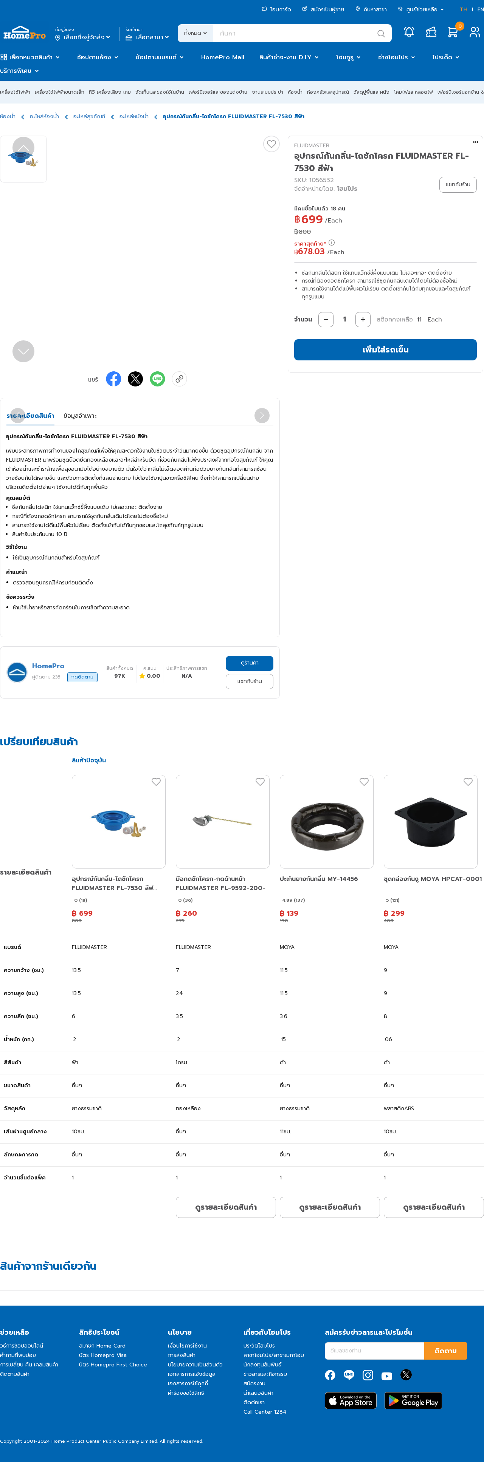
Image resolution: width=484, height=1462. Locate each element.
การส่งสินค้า (181, 1355)
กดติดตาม (82, 677)
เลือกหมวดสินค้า (31, 57)
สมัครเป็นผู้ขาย (323, 10)
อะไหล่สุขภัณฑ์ (89, 117)
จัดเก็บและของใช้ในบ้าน (159, 92)
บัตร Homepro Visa (103, 1355)
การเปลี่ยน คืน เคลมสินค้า (29, 1365)
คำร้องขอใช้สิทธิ (186, 1393)
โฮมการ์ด (276, 10)
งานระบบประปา (267, 92)
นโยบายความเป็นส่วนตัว (195, 1365)
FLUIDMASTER (311, 146)
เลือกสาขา (148, 37)
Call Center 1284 (265, 1412)
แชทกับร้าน (249, 681)
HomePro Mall (222, 57)
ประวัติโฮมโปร (259, 1346)
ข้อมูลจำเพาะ (80, 415)
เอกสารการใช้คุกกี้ (188, 1384)
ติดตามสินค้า (14, 1374)
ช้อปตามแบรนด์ (156, 57)
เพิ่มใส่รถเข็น (386, 349)
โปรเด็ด (442, 57)
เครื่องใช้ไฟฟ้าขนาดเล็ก (59, 92)
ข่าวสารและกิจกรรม (265, 1374)
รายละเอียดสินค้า (30, 415)
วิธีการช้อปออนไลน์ (21, 1346)
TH (463, 10)
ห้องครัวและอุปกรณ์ (328, 92)
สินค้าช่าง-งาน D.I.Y (285, 57)
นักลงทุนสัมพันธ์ (262, 1365)
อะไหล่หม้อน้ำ (134, 117)
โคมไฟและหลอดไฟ (413, 92)
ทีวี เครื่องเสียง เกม (110, 92)
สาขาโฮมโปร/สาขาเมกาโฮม (274, 1355)
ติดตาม (445, 1351)
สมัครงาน (254, 1384)
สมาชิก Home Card (102, 1346)
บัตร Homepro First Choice (113, 1365)
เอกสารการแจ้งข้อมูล (192, 1374)
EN (481, 10)
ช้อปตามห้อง (94, 57)
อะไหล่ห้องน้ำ (44, 117)
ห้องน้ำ (295, 92)
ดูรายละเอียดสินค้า (226, 1207)
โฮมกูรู (345, 57)
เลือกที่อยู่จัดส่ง (83, 37)
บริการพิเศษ (16, 71)
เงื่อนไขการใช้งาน (187, 1346)
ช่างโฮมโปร (393, 57)
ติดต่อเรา (254, 1402)
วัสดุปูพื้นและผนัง (371, 92)
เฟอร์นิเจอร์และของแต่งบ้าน (218, 92)
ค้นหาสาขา (371, 10)
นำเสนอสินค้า (258, 1393)
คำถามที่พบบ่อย (18, 1355)
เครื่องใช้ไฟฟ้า (15, 92)
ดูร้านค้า (250, 663)
